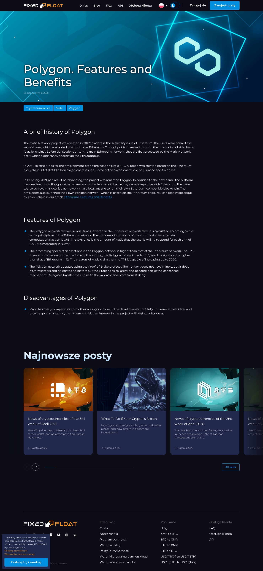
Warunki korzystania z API (118, 562)
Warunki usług (110, 545)
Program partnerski (113, 539)
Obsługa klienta (140, 5)
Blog (96, 5)
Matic (60, 108)
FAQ (109, 5)
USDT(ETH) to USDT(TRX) (178, 562)
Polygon (74, 108)
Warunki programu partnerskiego (124, 556)
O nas (84, 5)
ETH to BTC (169, 551)
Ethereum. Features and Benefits (88, 197)
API (120, 5)
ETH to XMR (169, 545)
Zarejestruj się (224, 5)
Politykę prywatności (20, 547)
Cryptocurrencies (38, 108)
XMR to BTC (169, 534)
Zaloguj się (198, 5)
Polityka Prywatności (114, 551)
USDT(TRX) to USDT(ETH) (178, 556)
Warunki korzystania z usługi (26, 551)
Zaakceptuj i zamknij (33, 561)
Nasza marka (109, 534)
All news (229, 468)
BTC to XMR (169, 539)
